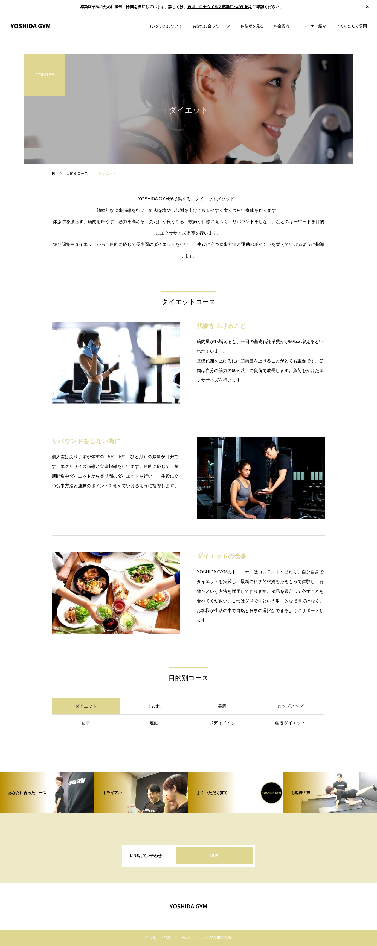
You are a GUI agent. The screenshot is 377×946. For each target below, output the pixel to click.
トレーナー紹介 (312, 26)
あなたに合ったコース (211, 26)
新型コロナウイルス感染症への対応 (218, 7)
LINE (214, 855)
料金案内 (281, 26)
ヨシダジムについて (165, 26)
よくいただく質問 (351, 26)
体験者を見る (252, 26)
